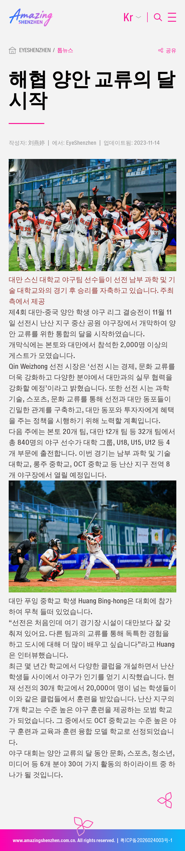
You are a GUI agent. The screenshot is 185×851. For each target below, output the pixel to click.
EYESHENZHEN (35, 50)
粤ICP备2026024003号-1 (146, 840)
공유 (167, 50)
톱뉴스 (65, 50)
